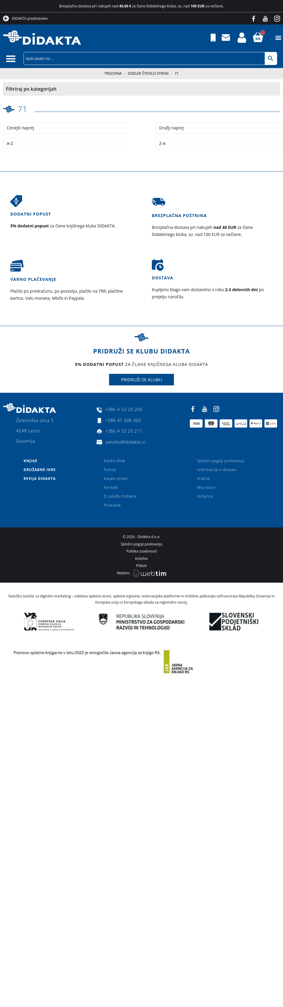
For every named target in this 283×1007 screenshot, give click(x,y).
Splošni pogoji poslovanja (220, 460)
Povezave (112, 505)
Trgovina (113, 73)
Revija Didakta (40, 478)
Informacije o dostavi (216, 469)
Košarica (205, 496)
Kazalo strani (116, 478)
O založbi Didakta (120, 496)
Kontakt (111, 487)
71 (22, 109)
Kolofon (141, 558)
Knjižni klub (114, 460)
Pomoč (110, 469)
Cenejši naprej (20, 128)
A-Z (10, 143)
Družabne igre (40, 469)
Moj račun (206, 487)
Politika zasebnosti (141, 551)
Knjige (30, 460)
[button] (278, 38)
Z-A (162, 143)
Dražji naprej (171, 128)
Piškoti (141, 565)
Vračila (203, 478)
